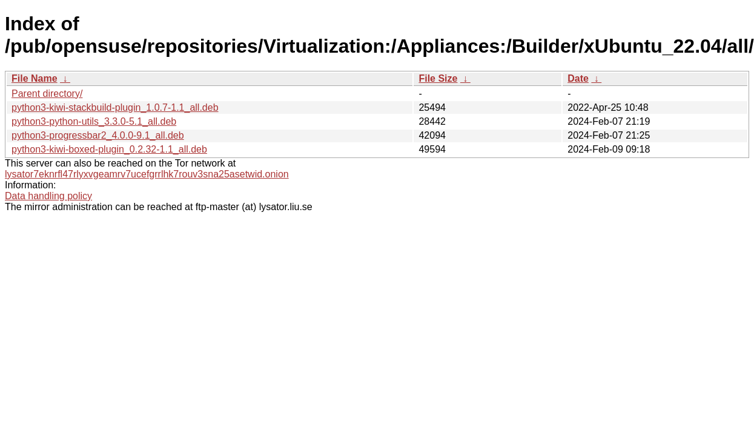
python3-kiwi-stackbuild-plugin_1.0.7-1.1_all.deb (115, 107)
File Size (437, 78)
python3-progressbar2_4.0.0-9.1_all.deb (98, 135)
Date (578, 78)
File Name (35, 78)
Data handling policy (48, 196)
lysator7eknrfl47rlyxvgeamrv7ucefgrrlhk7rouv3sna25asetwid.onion (147, 174)
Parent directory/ (47, 93)
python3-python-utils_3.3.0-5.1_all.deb (94, 121)
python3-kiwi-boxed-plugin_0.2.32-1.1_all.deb (109, 149)
